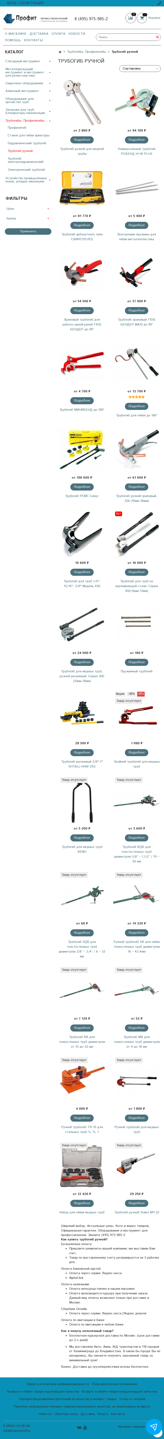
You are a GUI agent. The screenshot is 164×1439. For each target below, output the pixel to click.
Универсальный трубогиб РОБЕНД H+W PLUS (137, 151)
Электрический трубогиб (26, 169)
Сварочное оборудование (24, 83)
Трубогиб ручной (20, 151)
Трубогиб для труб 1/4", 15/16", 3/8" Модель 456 (82, 583)
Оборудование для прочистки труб (19, 100)
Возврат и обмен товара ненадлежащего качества (119, 1391)
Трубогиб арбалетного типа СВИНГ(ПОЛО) (82, 237)
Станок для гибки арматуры (28, 135)
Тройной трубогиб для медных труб (137, 764)
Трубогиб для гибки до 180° (136, 415)
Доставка (39, 34)
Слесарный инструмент (22, 61)
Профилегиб (17, 127)
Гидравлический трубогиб (27, 143)
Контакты (33, 40)
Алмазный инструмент (22, 91)
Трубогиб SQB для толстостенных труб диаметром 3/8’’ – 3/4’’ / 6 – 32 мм (82, 949)
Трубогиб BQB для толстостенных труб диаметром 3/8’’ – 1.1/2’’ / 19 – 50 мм (136, 854)
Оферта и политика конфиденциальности (58, 1384)
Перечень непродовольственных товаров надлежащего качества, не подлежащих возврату (82, 1406)
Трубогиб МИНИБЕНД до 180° (81, 409)
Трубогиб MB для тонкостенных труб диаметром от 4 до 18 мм (137, 1042)
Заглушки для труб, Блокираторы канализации (25, 111)
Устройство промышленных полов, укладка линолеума (26, 180)
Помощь (13, 40)
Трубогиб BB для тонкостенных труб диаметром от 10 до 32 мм (82, 1042)
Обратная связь (66, 1414)
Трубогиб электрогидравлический (25, 160)
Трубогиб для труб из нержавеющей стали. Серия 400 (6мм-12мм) (136, 586)
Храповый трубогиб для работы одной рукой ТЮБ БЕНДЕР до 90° (81, 324)
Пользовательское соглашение (114, 1384)
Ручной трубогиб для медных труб (136, 1129)
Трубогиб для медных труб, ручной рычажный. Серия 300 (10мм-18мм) (82, 676)
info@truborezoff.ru (16, 1430)
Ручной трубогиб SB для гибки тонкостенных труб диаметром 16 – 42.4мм (136, 947)
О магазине (15, 34)
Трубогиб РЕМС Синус (82, 496)
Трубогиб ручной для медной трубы (82, 151)
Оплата (58, 34)
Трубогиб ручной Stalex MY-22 (136, 1212)
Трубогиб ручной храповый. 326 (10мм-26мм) (136, 498)
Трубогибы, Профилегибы (86, 51)
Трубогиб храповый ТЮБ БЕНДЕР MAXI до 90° (136, 322)
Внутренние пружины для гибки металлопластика (136, 237)
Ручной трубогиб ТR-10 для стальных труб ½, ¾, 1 (82, 1129)
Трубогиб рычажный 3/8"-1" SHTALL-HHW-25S (82, 764)
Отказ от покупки (132, 1399)
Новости (77, 34)
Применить (28, 231)
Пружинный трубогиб (137, 671)
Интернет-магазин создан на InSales (139, 1428)
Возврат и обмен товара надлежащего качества (43, 1391)
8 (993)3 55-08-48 (16, 1426)
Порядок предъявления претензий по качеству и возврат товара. (68, 1399)
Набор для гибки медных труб (82, 1212)
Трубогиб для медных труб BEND (82, 849)
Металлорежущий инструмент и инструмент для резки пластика (24, 72)
